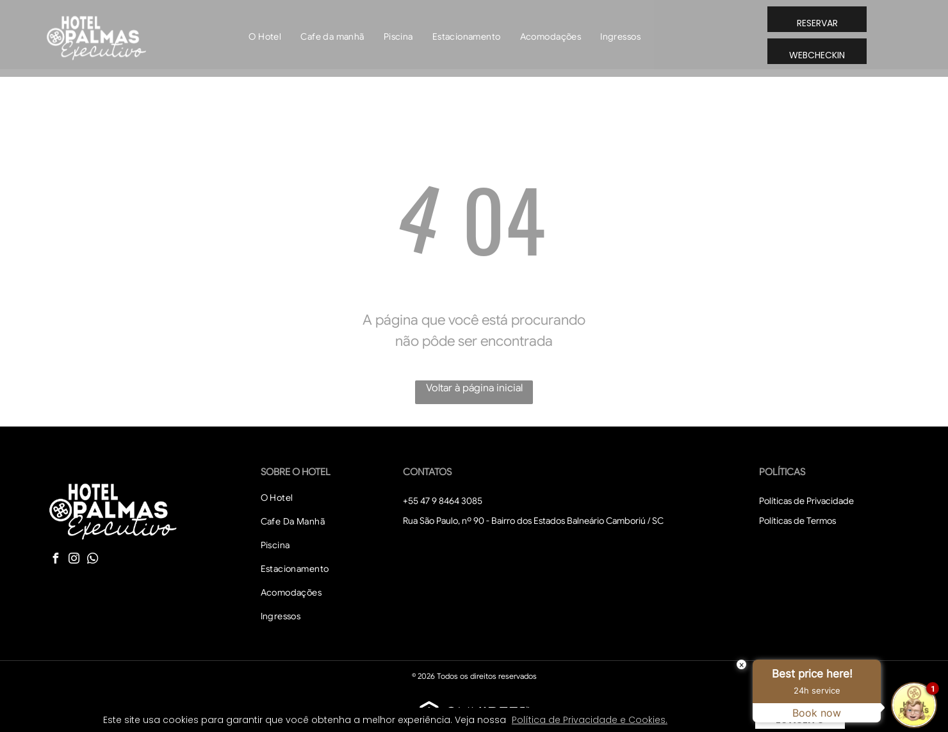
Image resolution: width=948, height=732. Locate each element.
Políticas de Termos (797, 520)
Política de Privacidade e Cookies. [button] (589, 719)
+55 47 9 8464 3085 (442, 501)
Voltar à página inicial (474, 388)
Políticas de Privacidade (806, 501)
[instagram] (73, 560)
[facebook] (55, 560)
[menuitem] (265, 37)
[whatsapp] (92, 560)
